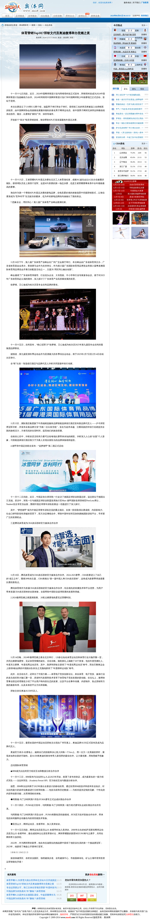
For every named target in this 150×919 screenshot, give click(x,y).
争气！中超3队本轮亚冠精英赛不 (129, 109)
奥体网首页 (23, 25)
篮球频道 (32, 16)
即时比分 (70, 16)
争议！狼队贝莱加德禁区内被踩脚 (129, 123)
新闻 (33, 25)
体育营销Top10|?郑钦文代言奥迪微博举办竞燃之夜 (30, 884)
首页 (7, 16)
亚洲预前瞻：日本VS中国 (123, 60)
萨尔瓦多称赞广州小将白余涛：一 (129, 128)
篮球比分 (82, 16)
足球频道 (20, 16)
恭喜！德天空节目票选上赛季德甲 (129, 99)
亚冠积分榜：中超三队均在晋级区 (129, 137)
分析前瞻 (57, 16)
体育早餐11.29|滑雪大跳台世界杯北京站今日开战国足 (31, 880)
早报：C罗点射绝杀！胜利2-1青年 (129, 133)
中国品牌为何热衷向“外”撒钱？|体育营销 (25, 891)
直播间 (144, 34)
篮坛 (134, 89)
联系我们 (144, 16)
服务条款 (127, 3)
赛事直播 (95, 16)
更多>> (144, 25)
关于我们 (136, 3)
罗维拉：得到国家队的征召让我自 (129, 118)
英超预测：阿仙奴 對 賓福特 (124, 43)
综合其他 (48, 25)
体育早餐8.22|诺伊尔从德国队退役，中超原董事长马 (31, 895)
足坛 (126, 89)
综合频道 (45, 16)
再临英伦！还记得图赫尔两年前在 (129, 114)
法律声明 (136, 16)
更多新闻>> (95, 874)
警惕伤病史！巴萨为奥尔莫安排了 (129, 104)
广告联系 (144, 3)
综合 (40, 25)
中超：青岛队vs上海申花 (123, 69)
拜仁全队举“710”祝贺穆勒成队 (128, 95)
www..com (68, 917)
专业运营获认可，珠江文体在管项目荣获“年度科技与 (31, 887)
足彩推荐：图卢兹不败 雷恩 (124, 34)
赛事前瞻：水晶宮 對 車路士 (124, 52)
